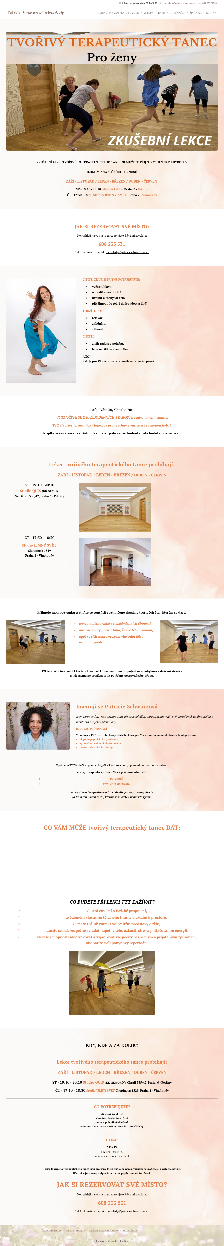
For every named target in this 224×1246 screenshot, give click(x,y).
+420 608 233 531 (210, 3)
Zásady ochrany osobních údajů (103, 1230)
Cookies (124, 1240)
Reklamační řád (130, 1230)
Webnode (112, 1240)
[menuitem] (94, 13)
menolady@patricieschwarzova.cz (127, 252)
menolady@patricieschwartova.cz (179, 3)
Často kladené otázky (51, 1230)
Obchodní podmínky (75, 1230)
